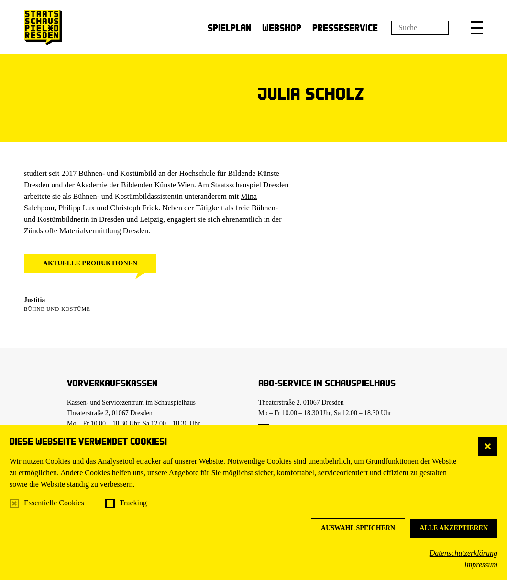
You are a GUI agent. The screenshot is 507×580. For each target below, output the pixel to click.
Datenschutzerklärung (463, 553)
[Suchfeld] (420, 28)
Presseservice (345, 27)
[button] (477, 27)
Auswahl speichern (358, 528)
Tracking (133, 503)
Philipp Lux (76, 208)
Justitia (34, 300)
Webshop (281, 27)
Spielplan (229, 27)
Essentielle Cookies (54, 503)
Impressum (480, 564)
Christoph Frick (134, 208)
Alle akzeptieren (453, 528)
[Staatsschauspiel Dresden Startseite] (43, 27)
